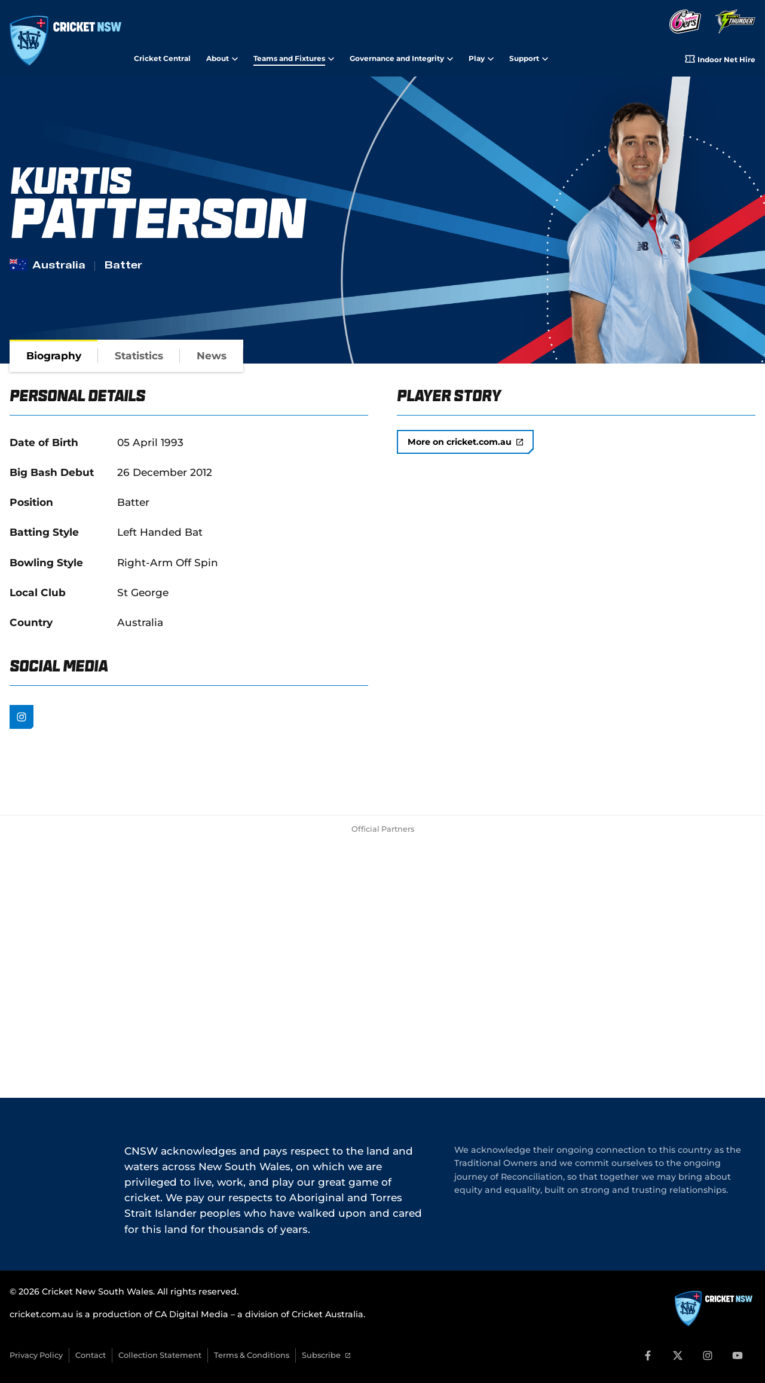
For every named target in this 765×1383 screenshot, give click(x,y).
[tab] (54, 356)
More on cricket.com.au (465, 441)
